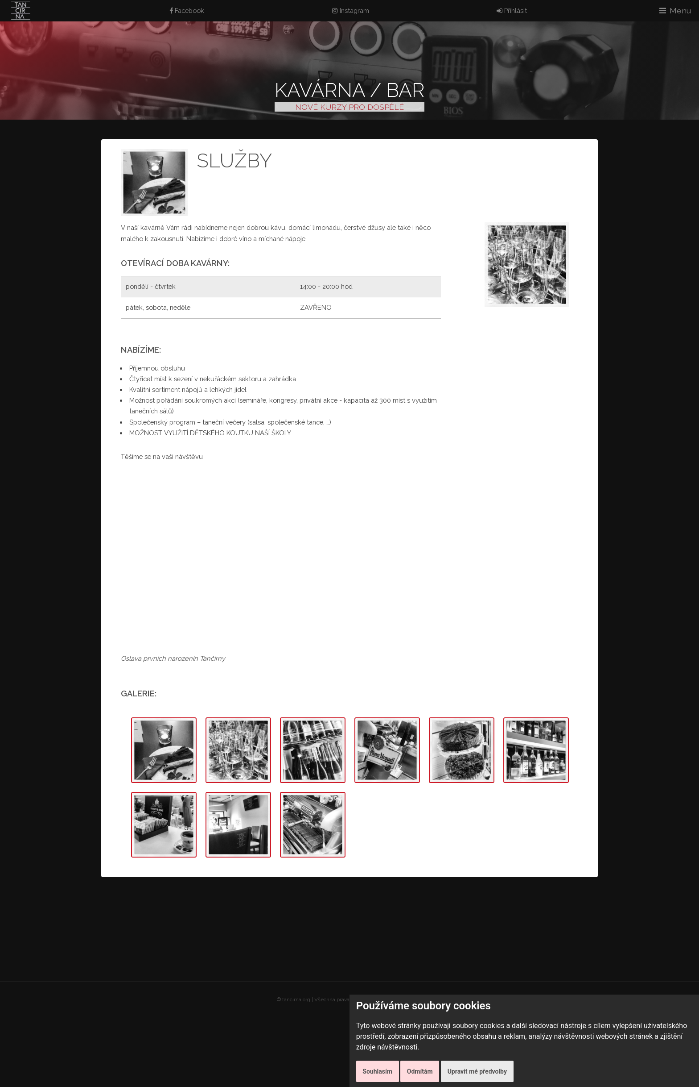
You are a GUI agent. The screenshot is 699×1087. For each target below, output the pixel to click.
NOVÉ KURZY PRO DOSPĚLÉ (349, 107)
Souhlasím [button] (377, 1071)
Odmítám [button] (420, 1071)
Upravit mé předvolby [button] (477, 1071)
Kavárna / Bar (349, 90)
